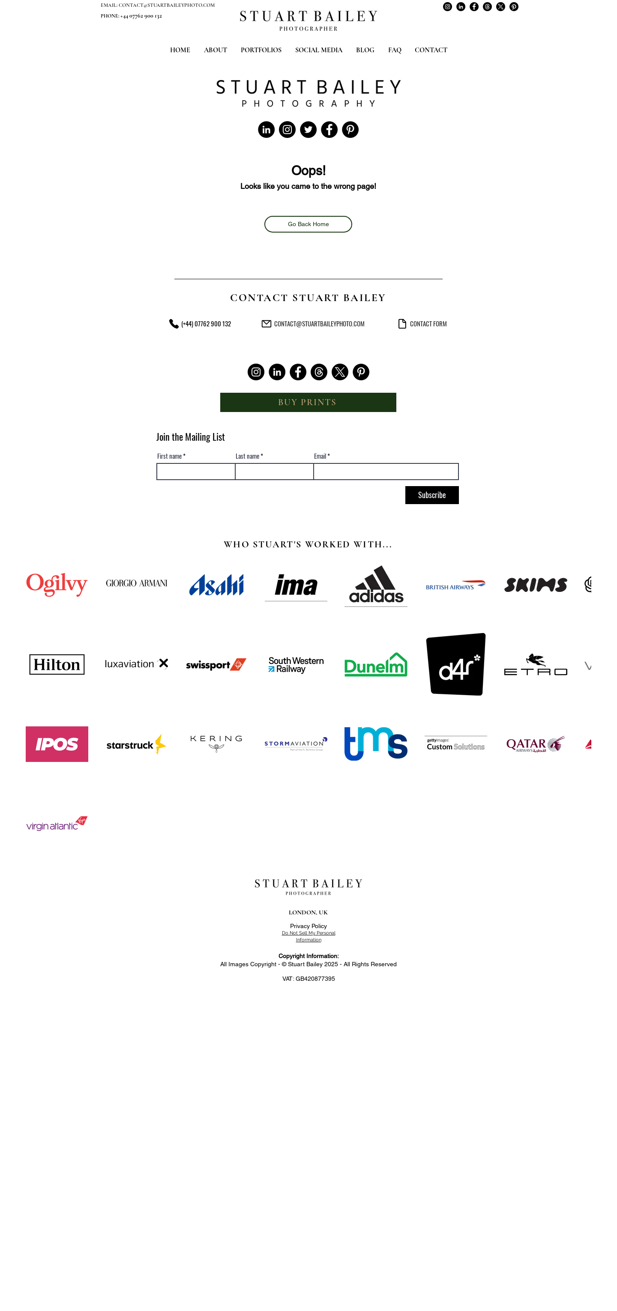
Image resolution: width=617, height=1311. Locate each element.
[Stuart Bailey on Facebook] (474, 6)
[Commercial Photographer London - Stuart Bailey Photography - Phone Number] (173, 323)
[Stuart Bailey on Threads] (487, 6)
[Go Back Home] (308, 224)
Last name (247, 456)
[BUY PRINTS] (308, 402)
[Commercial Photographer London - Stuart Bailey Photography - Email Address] (266, 323)
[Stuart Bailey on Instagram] (447, 6)
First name (169, 456)
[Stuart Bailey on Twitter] (308, 129)
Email (320, 456)
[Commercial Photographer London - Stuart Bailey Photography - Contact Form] (402, 323)
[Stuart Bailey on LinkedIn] (460, 6)
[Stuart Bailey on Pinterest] (513, 6)
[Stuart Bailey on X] (500, 6)
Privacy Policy (308, 926)
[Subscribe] (432, 495)
